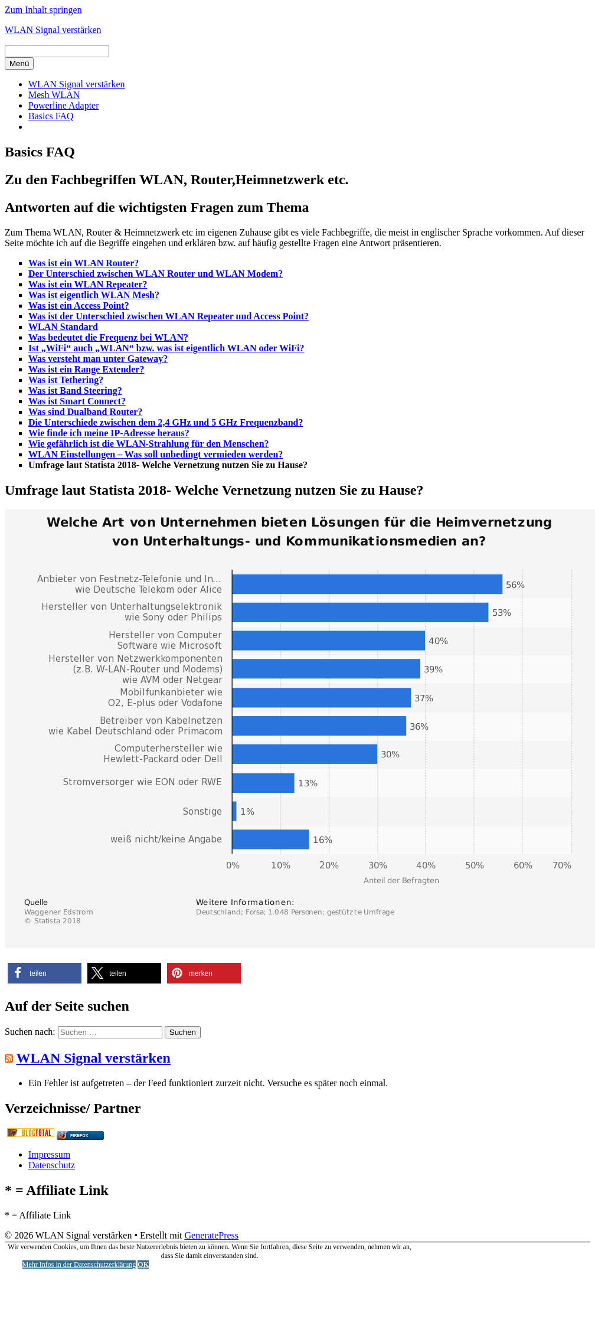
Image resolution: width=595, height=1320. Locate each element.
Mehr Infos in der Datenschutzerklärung (79, 1264)
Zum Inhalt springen (43, 10)
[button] (44, 973)
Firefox (79, 1135)
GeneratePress (212, 1235)
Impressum (49, 1154)
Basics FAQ (51, 116)
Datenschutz (51, 1165)
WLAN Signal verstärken (53, 30)
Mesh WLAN (54, 95)
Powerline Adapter (63, 105)
